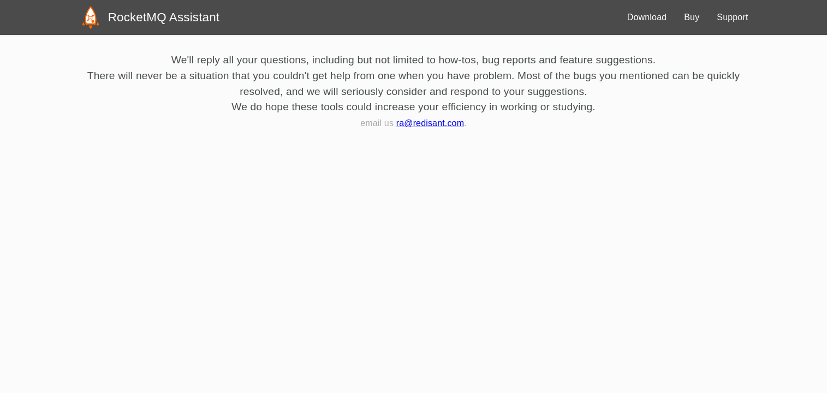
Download (647, 17)
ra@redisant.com (430, 123)
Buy (691, 17)
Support (732, 17)
